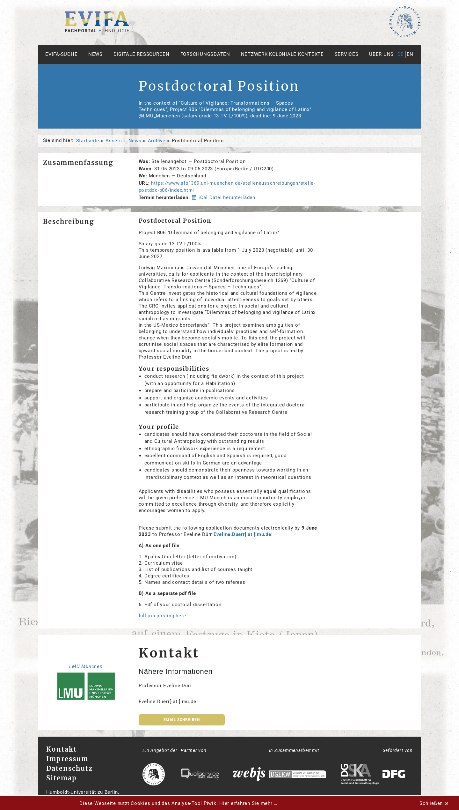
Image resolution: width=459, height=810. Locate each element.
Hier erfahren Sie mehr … (248, 803)
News (95, 54)
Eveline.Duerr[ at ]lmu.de (242, 534)
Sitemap (61, 778)
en (410, 54)
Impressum (67, 759)
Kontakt (61, 749)
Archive (156, 141)
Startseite (87, 141)
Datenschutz (69, 768)
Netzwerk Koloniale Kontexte (282, 54)
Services (347, 54)
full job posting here (162, 616)
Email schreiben (182, 719)
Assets (114, 141)
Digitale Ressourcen (141, 54)
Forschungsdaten (205, 54)
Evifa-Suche (61, 54)
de (400, 54)
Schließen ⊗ (433, 803)
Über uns (381, 54)
